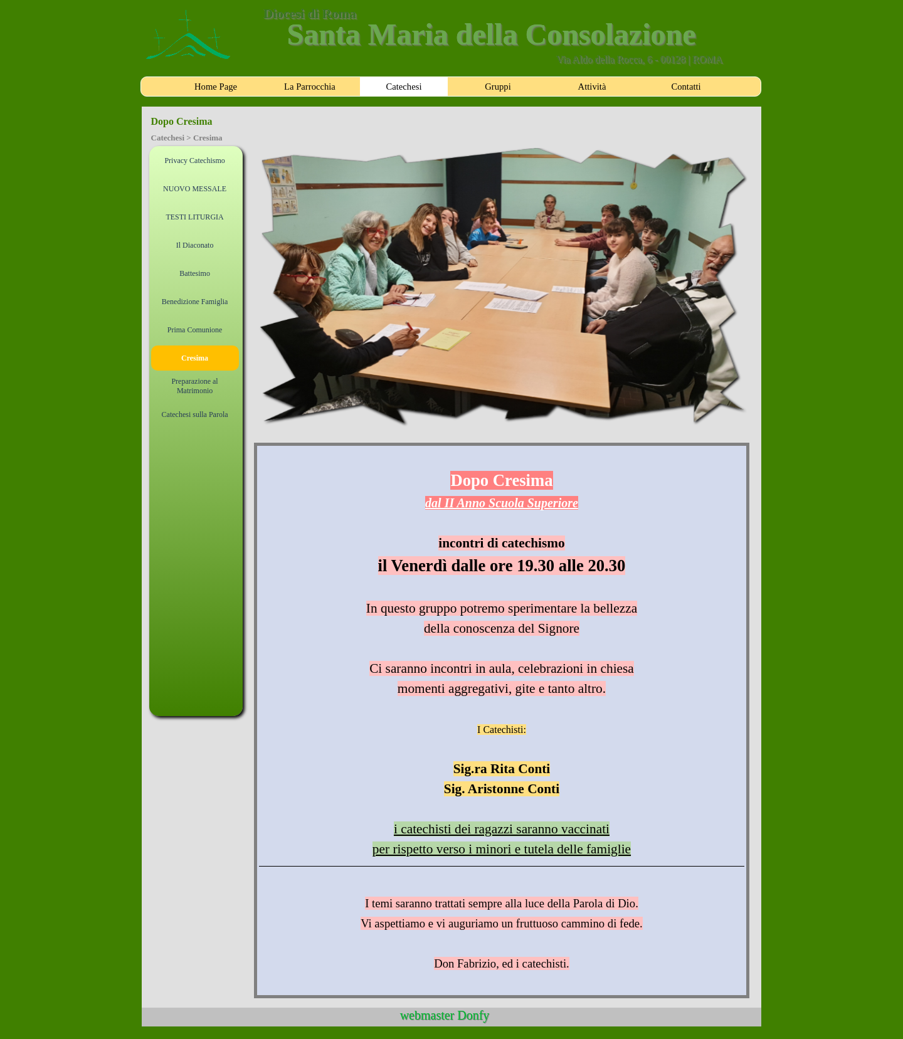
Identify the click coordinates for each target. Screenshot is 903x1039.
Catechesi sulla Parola (195, 414)
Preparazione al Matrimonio (194, 386)
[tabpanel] (502, 720)
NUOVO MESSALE (194, 188)
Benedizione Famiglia (195, 301)
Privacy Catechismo (194, 160)
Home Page (215, 87)
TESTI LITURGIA (194, 217)
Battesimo (194, 273)
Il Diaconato (195, 245)
